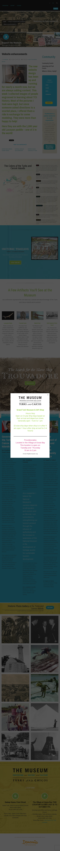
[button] (48, 395)
